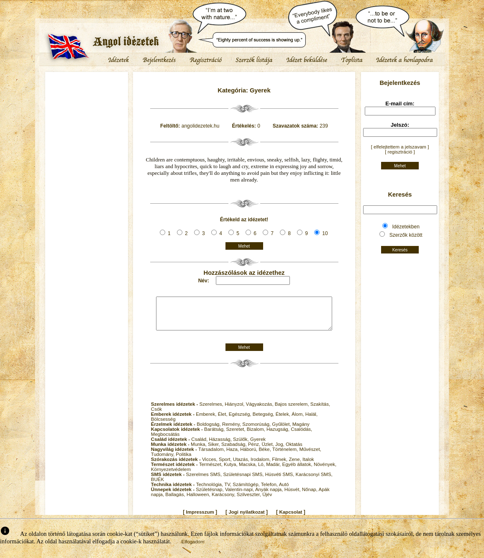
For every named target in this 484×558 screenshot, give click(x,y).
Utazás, (242, 465)
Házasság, (221, 445)
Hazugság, (278, 435)
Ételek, (284, 420)
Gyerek (258, 445)
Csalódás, (301, 435)
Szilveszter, (249, 500)
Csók (156, 415)
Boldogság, (209, 430)
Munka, (199, 450)
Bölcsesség (163, 425)
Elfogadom (193, 547)
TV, (228, 490)
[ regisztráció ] (400, 151)
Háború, (249, 455)
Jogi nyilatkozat (246, 518)
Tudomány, (163, 460)
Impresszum (200, 518)
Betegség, (264, 420)
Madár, (274, 470)
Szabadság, (234, 450)
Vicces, (210, 465)
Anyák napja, (269, 495)
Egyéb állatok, (297, 470)
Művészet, (310, 455)
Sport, (226, 465)
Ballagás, (176, 500)
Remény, (232, 430)
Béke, (265, 455)
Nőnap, (310, 495)
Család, (200, 445)
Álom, (298, 420)
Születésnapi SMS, (244, 480)
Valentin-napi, (240, 495)
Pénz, (255, 450)
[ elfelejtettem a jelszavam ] (400, 146)
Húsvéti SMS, (280, 480)
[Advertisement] (86, 98)
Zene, (295, 465)
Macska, (248, 470)
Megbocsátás (165, 440)
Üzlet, (268, 450)
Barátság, (215, 435)
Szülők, (241, 445)
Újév (267, 500)
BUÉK (157, 485)
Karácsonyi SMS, (314, 480)
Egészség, (241, 420)
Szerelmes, (212, 410)
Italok (308, 465)
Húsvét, (293, 495)
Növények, (325, 470)
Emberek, (207, 420)
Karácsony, (224, 500)
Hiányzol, (235, 410)
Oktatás (294, 450)
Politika (183, 460)
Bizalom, (256, 435)
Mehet (244, 246)
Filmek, (280, 465)
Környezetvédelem (171, 475)
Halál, (311, 420)
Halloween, (199, 500)
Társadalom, (212, 455)
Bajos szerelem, (292, 410)
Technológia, (210, 490)
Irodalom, (261, 465)
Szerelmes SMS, (204, 480)
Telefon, (270, 490)
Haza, (233, 455)
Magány (301, 430)
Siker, (214, 450)
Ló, (262, 470)
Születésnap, (210, 495)
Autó (284, 490)
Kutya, (231, 470)
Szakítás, (320, 410)
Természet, (211, 470)
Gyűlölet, (282, 430)
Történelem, (286, 455)
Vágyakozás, (260, 410)
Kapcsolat (290, 518)
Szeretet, (236, 435)
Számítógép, (247, 490)
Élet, (223, 420)
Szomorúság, (257, 430)
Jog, (280, 450)
